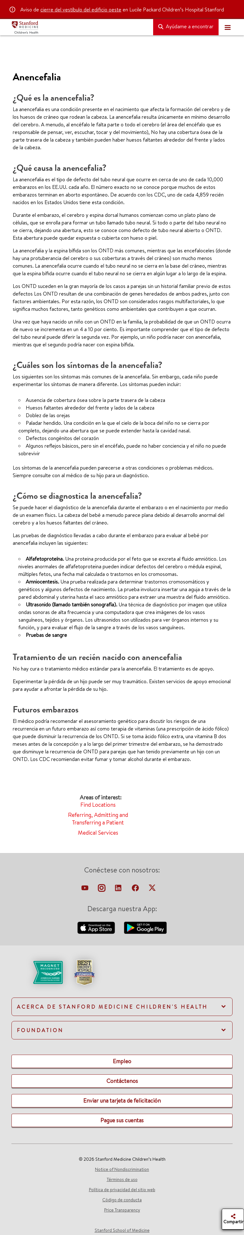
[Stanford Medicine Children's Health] (79, 27)
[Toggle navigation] (227, 27)
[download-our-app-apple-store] (97, 927)
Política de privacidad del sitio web (122, 1189)
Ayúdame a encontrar (186, 26)
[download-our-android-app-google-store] (145, 927)
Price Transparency (122, 1210)
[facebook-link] (136, 889)
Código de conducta (122, 1200)
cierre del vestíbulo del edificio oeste (80, 9)
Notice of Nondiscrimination (122, 1169)
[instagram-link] (102, 889)
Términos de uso (122, 1179)
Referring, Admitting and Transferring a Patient (98, 818)
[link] (122, 978)
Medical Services (98, 833)
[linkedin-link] (119, 889)
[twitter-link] (152, 889)
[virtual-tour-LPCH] (85, 889)
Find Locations (98, 805)
